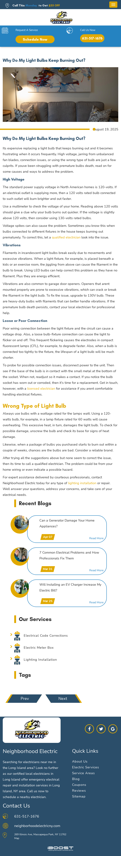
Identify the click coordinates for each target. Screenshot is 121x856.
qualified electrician (66, 237)
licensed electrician (41, 388)
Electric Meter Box (39, 647)
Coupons (79, 785)
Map (16, 838)
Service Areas (83, 773)
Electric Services (85, 767)
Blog (76, 779)
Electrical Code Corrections (46, 635)
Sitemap (79, 796)
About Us (80, 761)
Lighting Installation (40, 659)
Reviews (79, 790)
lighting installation (82, 483)
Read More (96, 538)
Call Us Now (87, 30)
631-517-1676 (92, 38)
